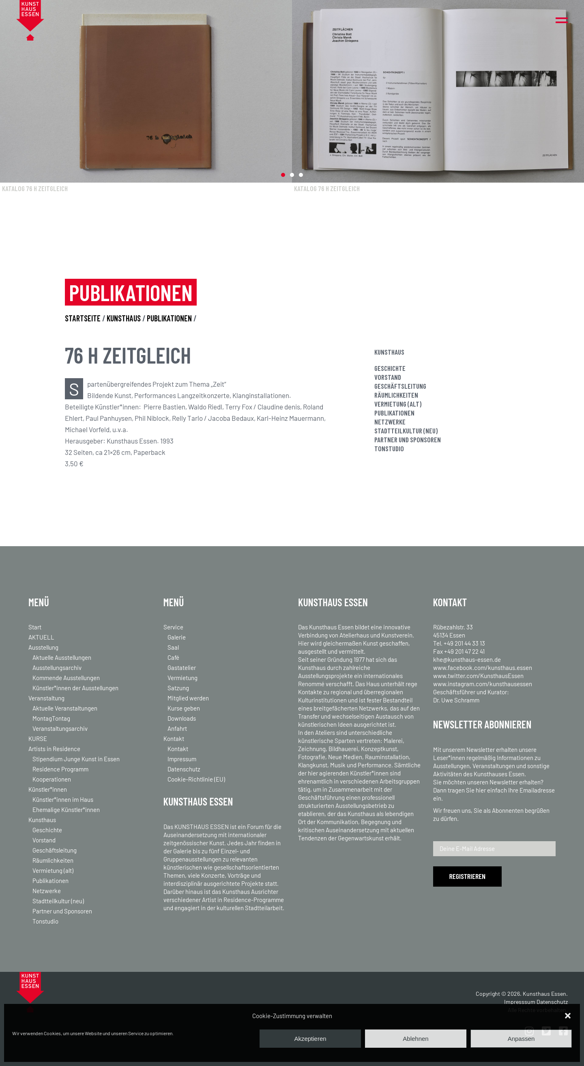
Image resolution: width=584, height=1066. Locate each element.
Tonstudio (389, 448)
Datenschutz (183, 769)
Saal (173, 647)
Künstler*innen (47, 789)
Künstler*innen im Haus (62, 799)
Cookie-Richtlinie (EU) (196, 779)
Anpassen (521, 1038)
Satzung (178, 687)
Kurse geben (183, 708)
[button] (568, 1016)
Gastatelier (181, 667)
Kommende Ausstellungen (66, 677)
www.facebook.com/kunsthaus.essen (482, 667)
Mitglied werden (188, 698)
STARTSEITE (83, 318)
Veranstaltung (46, 698)
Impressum (181, 758)
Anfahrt (177, 728)
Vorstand (387, 377)
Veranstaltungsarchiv (60, 728)
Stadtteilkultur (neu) (406, 430)
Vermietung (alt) (397, 404)
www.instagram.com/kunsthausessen (482, 683)
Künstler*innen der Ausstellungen (75, 687)
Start (34, 627)
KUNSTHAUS (124, 318)
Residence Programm (60, 769)
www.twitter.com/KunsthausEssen (478, 675)
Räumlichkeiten (396, 395)
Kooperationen (51, 779)
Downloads (181, 718)
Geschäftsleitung (400, 386)
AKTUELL (41, 637)
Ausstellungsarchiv (57, 667)
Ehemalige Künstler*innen (66, 809)
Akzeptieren (310, 1038)
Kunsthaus (42, 819)
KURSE (37, 738)
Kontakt (173, 738)
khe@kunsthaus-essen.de (467, 659)
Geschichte (390, 368)
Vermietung (182, 677)
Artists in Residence (54, 748)
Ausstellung (43, 647)
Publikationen (394, 413)
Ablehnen (415, 1038)
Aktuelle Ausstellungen (61, 657)
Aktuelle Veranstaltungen (64, 708)
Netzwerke (390, 422)
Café (173, 657)
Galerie (176, 637)
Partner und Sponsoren (407, 439)
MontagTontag (51, 718)
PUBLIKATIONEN (169, 318)
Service (173, 627)
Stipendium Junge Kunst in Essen (76, 758)
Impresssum (519, 1001)
